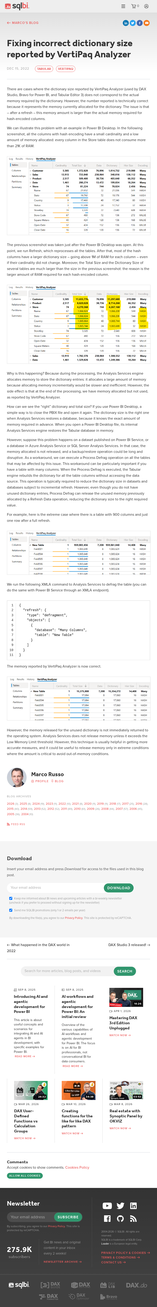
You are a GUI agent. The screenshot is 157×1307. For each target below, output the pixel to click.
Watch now (118, 1035)
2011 (64, 809)
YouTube (107, 1206)
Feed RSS (18, 824)
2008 (105, 809)
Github (120, 1218)
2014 (24, 809)
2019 (100, 804)
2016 (138, 804)
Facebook (140, 23)
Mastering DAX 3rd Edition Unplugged (123, 1022)
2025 (23, 804)
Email (147, 23)
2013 (37, 809)
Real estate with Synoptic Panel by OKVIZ (126, 1115)
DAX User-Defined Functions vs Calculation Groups (26, 1120)
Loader (105, 1243)
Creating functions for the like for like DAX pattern (77, 1118)
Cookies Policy (77, 1167)
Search (124, 971)
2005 (10, 814)
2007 (119, 809)
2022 (62, 804)
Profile (42, 781)
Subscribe (68, 1217)
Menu (123, 6)
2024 (36, 804)
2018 (112, 804)
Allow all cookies (24, 1175)
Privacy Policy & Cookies (123, 1253)
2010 (77, 809)
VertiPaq (65, 69)
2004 (24, 814)
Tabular (44, 69)
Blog (59, 781)
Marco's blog (25, 23)
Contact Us (111, 1262)
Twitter (133, 23)
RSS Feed (134, 1218)
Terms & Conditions (118, 1257)
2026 (10, 804)
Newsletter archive (61, 1261)
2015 (10, 809)
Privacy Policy (74, 918)
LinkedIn (126, 23)
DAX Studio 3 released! (127, 945)
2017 (125, 804)
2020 (88, 804)
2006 (133, 809)
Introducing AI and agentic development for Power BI (31, 1004)
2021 (75, 804)
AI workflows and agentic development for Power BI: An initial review (77, 1006)
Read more (23, 1056)
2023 (49, 804)
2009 (90, 809)
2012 (50, 809)
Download (118, 888)
